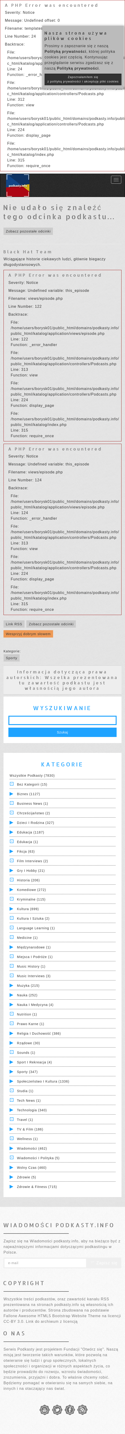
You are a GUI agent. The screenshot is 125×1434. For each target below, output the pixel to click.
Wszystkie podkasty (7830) (32, 775)
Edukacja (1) (27, 842)
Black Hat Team (27, 251)
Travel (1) (25, 1120)
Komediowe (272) (31, 890)
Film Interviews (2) (32, 861)
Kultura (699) (28, 909)
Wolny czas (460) (32, 1167)
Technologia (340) (32, 1110)
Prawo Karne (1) (30, 1024)
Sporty (11, 658)
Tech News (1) (29, 1100)
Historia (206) (28, 880)
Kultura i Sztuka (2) (33, 918)
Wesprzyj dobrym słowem (28, 634)
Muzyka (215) (28, 985)
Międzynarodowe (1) (34, 947)
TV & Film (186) (30, 1129)
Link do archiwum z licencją (52, 1321)
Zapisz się (104, 1263)
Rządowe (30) (28, 1043)
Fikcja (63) (26, 851)
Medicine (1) (27, 938)
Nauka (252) (27, 995)
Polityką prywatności (65, 52)
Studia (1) (25, 1091)
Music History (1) (31, 966)
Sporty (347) (27, 1072)
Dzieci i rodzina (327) (35, 823)
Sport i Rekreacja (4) (34, 1062)
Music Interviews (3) (34, 976)
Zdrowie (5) (26, 1177)
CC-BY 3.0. (14, 1321)
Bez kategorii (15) (32, 784)
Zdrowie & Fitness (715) (37, 1187)
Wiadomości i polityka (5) (38, 1158)
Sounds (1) (26, 1053)
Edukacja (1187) (30, 832)
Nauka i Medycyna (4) (35, 1005)
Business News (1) (32, 803)
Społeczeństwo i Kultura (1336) (43, 1081)
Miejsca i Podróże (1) (35, 957)
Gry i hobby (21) (31, 871)
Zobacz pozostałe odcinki (28, 231)
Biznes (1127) (28, 794)
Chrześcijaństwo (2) (33, 813)
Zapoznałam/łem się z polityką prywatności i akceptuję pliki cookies (83, 79)
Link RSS (14, 624)
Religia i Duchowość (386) (39, 1033)
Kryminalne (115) (31, 899)
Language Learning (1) (36, 928)
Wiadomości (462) (32, 1148)
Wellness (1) (27, 1139)
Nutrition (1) (27, 1014)
